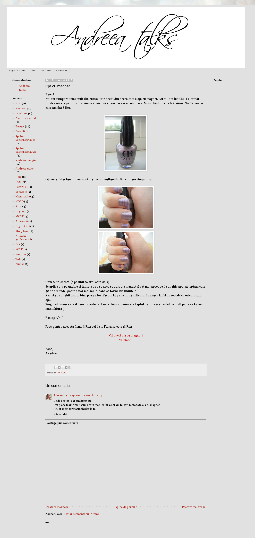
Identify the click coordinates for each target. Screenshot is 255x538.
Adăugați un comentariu (62, 423)
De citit (20, 132)
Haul (18, 177)
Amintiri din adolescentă (23, 238)
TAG (18, 259)
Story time (22, 231)
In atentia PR (61, 70)
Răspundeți (61, 414)
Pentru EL (21, 187)
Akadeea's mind (25, 118)
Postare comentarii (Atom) (81, 514)
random (20, 113)
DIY (17, 245)
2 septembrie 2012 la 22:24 (85, 395)
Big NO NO (22, 226)
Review (61, 373)
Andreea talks (24, 169)
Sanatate (21, 192)
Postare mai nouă (57, 507)
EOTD (19, 249)
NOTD (19, 202)
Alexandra (60, 395)
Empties (20, 254)
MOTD (19, 216)
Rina (18, 207)
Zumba (19, 264)
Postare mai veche (193, 507)
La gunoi (20, 211)
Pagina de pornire (17, 70)
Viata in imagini (26, 160)
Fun (17, 103)
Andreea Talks (24, 88)
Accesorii (21, 221)
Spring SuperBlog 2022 (25, 150)
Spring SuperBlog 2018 (25, 138)
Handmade (22, 197)
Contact (33, 70)
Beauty (19, 127)
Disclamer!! (46, 70)
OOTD (19, 182)
